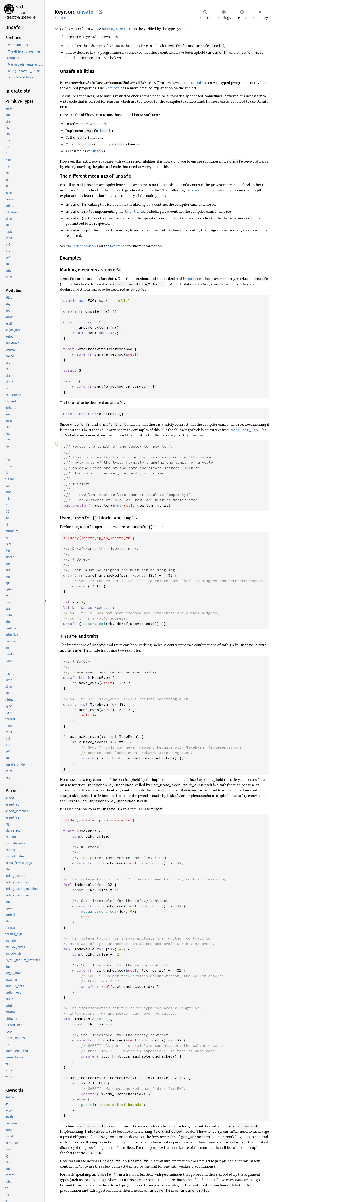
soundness (199, 82)
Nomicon (112, 87)
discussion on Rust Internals (208, 190)
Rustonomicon (84, 245)
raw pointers (96, 123)
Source (60, 18)
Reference (118, 245)
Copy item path (100, 11)
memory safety (114, 28)
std (19, 7)
